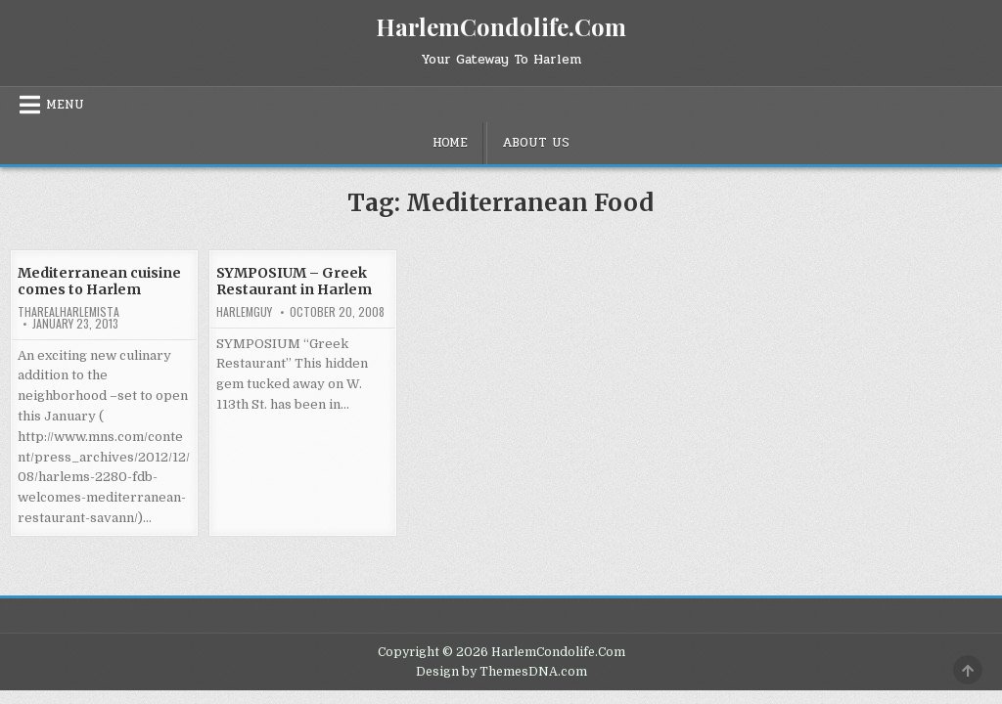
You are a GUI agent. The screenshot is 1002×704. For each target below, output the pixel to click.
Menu (65, 104)
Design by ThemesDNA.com (501, 672)
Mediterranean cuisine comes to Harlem (99, 281)
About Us (535, 143)
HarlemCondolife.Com (501, 26)
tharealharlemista (68, 312)
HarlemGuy (244, 312)
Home (450, 143)
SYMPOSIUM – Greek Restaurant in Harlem (294, 281)
